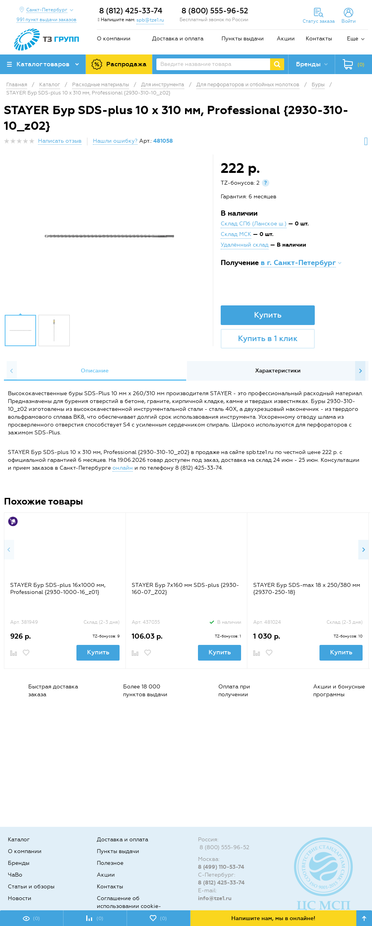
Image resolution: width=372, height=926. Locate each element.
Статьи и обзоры (31, 886)
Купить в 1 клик (268, 338)
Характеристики (278, 370)
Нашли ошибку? (115, 141)
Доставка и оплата (177, 38)
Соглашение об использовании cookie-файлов (129, 906)
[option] (109, 236)
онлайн (123, 468)
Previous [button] (12, 371)
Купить (267, 315)
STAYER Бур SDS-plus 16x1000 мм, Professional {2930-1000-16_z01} (57, 589)
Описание (95, 370)
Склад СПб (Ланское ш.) (254, 223)
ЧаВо (15, 875)
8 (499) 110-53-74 (221, 867)
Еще (352, 38)
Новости (19, 898)
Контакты (319, 38)
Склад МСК (236, 234)
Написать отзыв (60, 141)
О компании (114, 38)
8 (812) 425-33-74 (130, 10)
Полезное (110, 863)
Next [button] (360, 371)
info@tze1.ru (215, 898)
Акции (286, 38)
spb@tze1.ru (150, 20)
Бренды (18, 863)
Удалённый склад (245, 244)
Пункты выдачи (242, 38)
